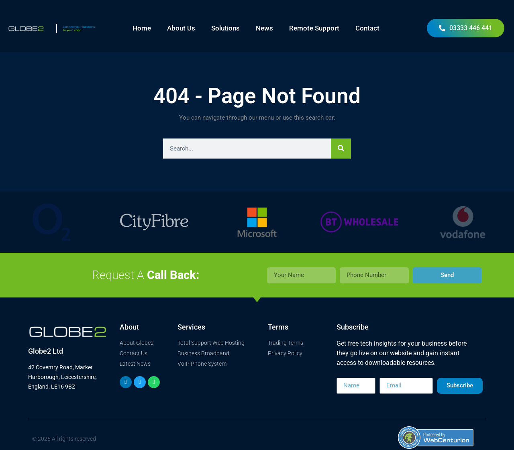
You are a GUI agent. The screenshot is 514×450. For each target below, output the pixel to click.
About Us (181, 28)
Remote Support (314, 28)
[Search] (341, 148)
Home (142, 28)
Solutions (225, 28)
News (264, 28)
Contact (367, 28)
